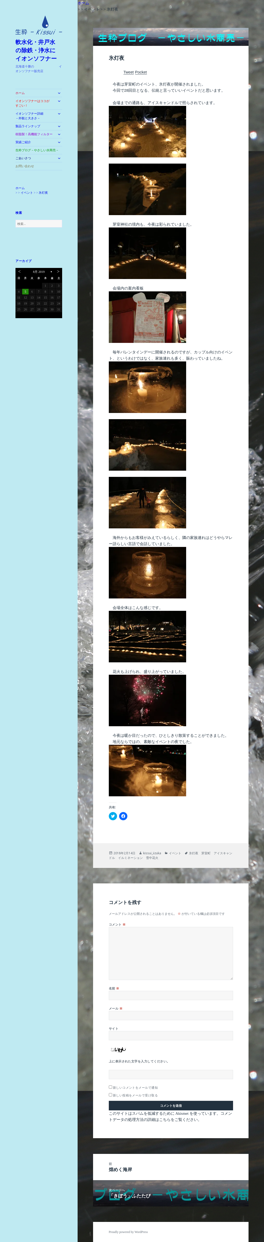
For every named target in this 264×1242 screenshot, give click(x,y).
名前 (114, 988)
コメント (117, 924)
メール (115, 1008)
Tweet (128, 72)
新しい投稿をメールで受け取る (135, 1095)
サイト (113, 1028)
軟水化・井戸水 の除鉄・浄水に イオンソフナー (38, 50)
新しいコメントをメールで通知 (135, 1087)
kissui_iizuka (152, 853)
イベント (175, 853)
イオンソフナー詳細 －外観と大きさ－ (34, 116)
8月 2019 (39, 272)
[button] (38, 25)
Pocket (141, 72)
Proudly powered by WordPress (128, 1232)
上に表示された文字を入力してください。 (139, 1061)
